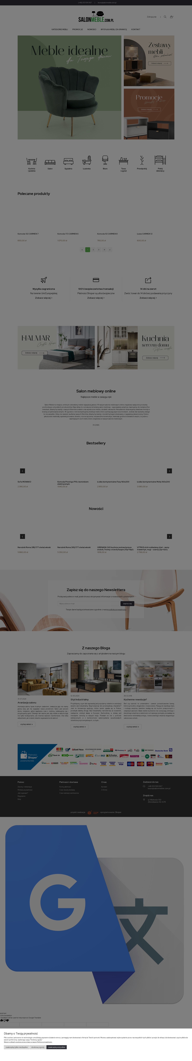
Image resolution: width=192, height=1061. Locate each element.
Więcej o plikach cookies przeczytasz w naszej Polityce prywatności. (28, 1042)
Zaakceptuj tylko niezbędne (17, 1047)
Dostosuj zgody (37, 1047)
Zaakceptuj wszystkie (56, 1047)
